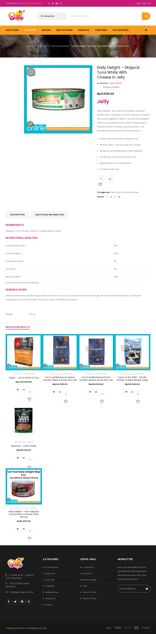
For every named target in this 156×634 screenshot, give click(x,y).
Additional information (49, 214)
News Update (89, 579)
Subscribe (146, 588)
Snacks (30, 442)
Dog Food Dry (137, 374)
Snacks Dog (20, 442)
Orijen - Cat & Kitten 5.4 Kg (24, 377)
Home (30, 46)
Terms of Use (89, 592)
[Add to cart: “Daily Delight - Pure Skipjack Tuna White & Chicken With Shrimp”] (18, 529)
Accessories (51, 567)
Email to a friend (111, 87)
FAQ (85, 586)
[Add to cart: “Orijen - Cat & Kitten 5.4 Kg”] (18, 390)
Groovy (11, 628)
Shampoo (50, 598)
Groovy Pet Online (33, 3)
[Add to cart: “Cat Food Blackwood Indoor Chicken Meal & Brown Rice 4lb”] (54, 392)
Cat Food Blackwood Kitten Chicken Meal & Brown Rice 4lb (96, 379)
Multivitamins (51, 592)
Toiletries (50, 586)
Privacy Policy (90, 598)
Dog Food (125, 374)
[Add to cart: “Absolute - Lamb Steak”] (18, 458)
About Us (87, 573)
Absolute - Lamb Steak (23, 445)
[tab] (17, 215)
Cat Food (42, 46)
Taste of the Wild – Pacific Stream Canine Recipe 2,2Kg (132, 379)
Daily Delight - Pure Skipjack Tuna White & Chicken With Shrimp (24, 514)
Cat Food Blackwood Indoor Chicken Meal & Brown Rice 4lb (60, 379)
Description (17, 214)
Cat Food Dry (28, 374)
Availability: (102, 83)
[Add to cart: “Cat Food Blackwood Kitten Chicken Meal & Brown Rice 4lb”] (90, 392)
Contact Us (88, 567)
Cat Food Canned (60, 46)
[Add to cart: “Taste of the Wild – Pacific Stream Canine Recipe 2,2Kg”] (126, 392)
